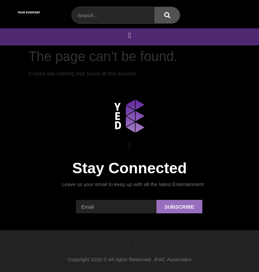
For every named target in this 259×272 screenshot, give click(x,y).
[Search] (167, 15)
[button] (129, 35)
